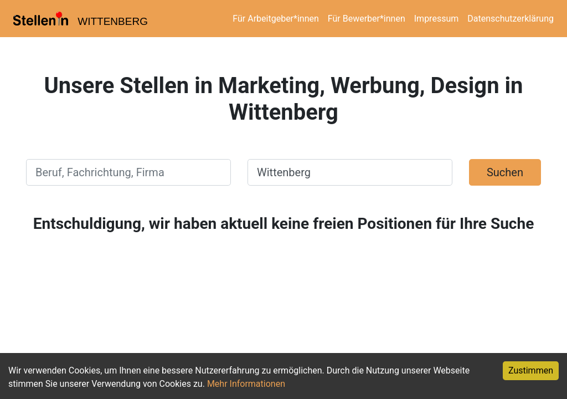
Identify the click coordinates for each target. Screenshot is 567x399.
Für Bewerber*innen (366, 18)
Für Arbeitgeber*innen (275, 18)
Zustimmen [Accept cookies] (530, 370)
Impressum (436, 18)
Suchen (505, 172)
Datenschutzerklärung (510, 18)
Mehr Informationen (246, 383)
